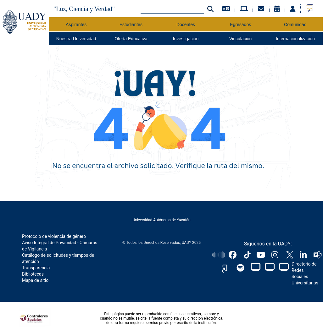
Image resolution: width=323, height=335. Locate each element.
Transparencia (36, 267)
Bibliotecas (33, 274)
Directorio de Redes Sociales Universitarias (305, 273)
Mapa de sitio (35, 280)
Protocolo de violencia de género (54, 236)
